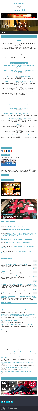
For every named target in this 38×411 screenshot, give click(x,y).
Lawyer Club (19, 10)
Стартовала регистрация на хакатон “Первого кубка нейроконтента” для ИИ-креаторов (16, 333)
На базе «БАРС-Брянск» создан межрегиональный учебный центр (12, 305)
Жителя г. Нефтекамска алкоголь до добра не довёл (10, 320)
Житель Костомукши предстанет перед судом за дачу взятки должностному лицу (19, 91)
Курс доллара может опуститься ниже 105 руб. (9, 260)
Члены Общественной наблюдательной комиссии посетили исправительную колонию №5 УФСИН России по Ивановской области (19, 43)
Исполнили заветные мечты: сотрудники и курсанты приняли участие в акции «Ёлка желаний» (19, 113)
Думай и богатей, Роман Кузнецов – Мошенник (15, 226)
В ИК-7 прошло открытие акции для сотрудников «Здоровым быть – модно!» (19, 76)
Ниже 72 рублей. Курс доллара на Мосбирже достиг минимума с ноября (13, 289)
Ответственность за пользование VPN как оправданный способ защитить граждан (19, 99)
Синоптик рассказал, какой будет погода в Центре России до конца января (14, 264)
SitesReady (20, 45)
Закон (11, 214)
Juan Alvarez (16, 217)
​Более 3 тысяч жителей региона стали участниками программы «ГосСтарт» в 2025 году (16, 351)
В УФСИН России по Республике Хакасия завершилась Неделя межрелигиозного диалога (16, 371)
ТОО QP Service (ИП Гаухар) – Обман (13, 227)
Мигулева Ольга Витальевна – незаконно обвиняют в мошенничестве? (18, 229)
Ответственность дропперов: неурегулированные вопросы (11, 329)
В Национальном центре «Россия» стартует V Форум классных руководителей (14, 367)
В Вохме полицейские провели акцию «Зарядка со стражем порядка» (19, 118)
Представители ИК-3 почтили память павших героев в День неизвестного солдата (19, 81)
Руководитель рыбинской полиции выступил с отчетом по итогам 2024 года (14, 341)
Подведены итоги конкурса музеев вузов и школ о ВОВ (19, 108)
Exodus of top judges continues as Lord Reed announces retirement (19, 104)
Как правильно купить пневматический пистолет (22, 216)
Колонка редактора (16, 214)
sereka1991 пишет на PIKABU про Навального (9, 248)
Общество (18, 40)
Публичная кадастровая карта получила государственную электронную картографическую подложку (18, 275)
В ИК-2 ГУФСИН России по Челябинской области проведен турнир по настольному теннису (16, 324)
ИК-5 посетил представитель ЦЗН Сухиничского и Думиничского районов (19, 129)
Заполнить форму (5, 175)
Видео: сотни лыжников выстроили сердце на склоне (10, 337)
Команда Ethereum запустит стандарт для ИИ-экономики (19, 86)
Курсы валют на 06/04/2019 (5, 271)
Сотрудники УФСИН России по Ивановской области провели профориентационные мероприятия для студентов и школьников (19, 58)
